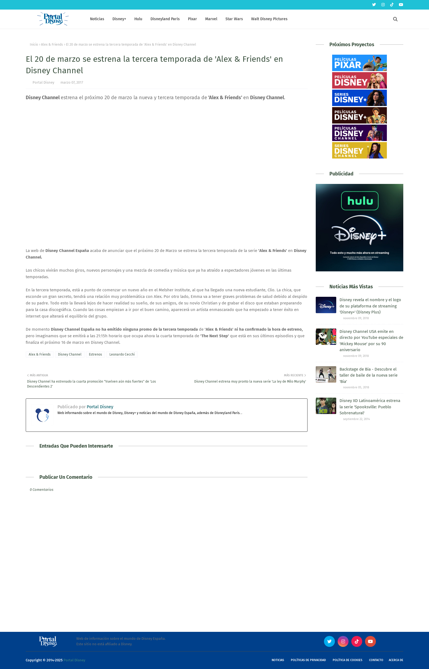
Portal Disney (43, 82)
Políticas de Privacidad (308, 660)
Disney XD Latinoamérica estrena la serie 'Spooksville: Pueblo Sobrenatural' (370, 406)
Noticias (278, 660)
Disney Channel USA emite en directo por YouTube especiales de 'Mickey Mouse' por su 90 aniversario (371, 341)
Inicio (34, 44)
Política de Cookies (347, 660)
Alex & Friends (52, 44)
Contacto (376, 660)
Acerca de (396, 660)
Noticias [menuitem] (97, 19)
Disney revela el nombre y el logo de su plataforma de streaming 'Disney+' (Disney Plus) (370, 306)
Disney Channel (70, 354)
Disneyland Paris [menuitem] (165, 19)
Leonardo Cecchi (122, 354)
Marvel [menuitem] (211, 19)
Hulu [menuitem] (138, 19)
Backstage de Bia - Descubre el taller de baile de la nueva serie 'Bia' (369, 375)
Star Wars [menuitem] (234, 19)
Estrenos (95, 354)
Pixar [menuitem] (192, 19)
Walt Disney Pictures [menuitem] (269, 19)
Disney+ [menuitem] (119, 19)
